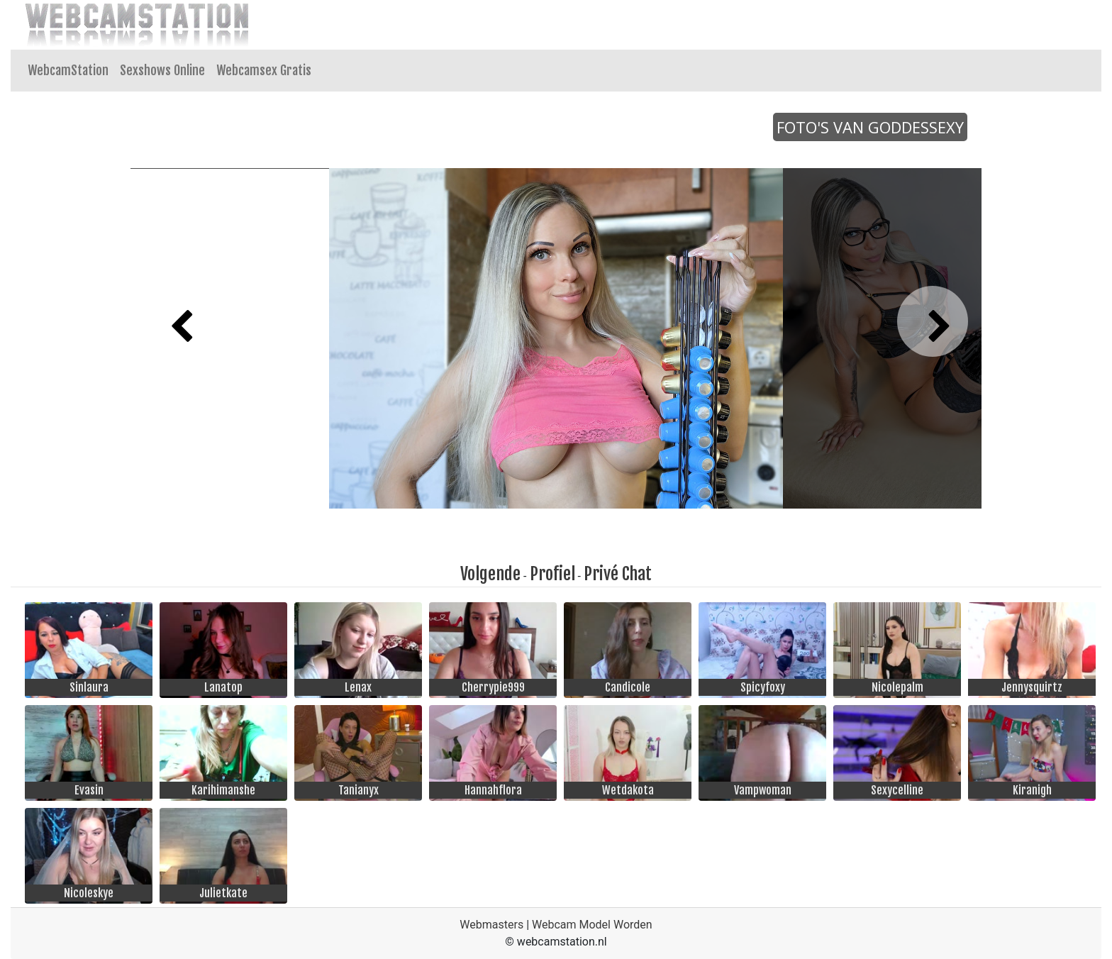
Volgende (490, 573)
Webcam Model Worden (592, 924)
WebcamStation (68, 70)
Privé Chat (618, 573)
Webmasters (491, 924)
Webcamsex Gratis (263, 70)
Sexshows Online (162, 70)
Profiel (552, 573)
